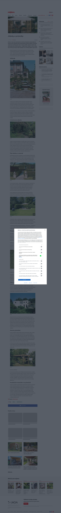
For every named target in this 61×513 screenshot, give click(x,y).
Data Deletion (25, 282)
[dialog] (30, 256)
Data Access (30, 282)
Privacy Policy (35, 282)
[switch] (41, 246)
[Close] (45, 230)
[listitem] (30, 244)
